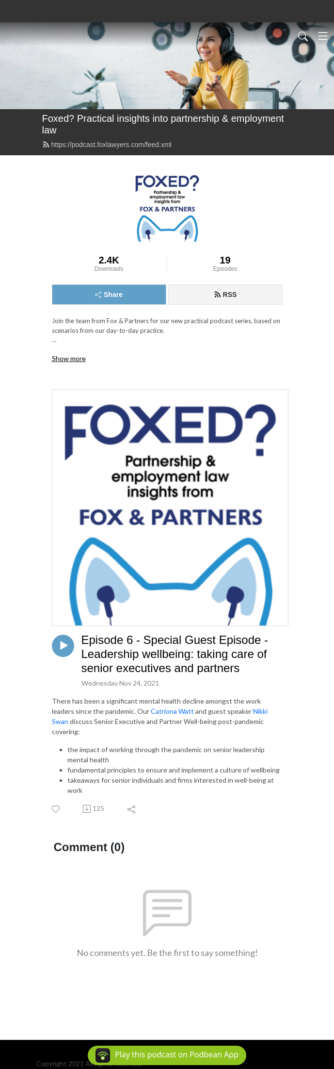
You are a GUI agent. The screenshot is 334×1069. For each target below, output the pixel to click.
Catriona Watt (172, 711)
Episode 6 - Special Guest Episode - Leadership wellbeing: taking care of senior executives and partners (175, 653)
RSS (225, 294)
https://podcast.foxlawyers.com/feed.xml (107, 144)
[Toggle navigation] (323, 36)
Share (109, 294)
